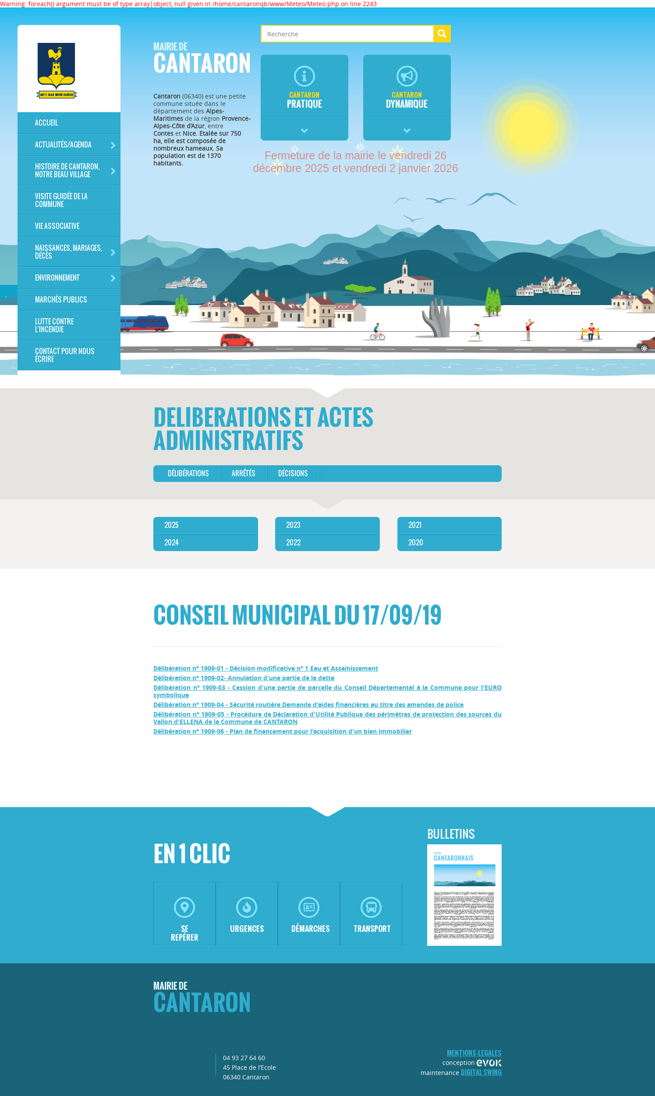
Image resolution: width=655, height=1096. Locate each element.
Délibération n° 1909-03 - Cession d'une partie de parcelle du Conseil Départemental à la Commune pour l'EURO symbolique (327, 691)
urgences (247, 915)
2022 (293, 542)
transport (372, 915)
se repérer (184, 920)
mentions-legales (474, 1053)
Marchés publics (61, 300)
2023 (293, 525)
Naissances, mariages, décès (75, 252)
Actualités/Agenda (75, 145)
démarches (310, 915)
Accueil (46, 123)
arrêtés (243, 473)
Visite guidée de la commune (61, 200)
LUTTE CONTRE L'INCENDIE (54, 325)
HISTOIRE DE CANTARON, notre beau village (75, 170)
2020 (415, 542)
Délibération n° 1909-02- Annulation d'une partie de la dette (243, 678)
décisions (293, 473)
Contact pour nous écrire (65, 355)
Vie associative (57, 226)
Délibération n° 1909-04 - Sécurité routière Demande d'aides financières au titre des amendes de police (308, 704)
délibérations (188, 473)
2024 (171, 542)
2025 (171, 525)
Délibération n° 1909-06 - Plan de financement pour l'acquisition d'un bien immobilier (282, 731)
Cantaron (202, 61)
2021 (414, 525)
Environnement (75, 278)
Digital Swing (481, 1072)
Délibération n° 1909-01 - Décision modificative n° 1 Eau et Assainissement (265, 668)
